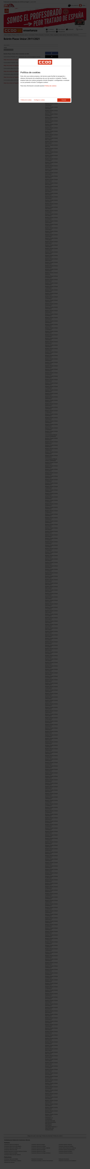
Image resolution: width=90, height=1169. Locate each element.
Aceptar (64, 100)
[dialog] (45, 80)
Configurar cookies (39, 100)
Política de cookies (50, 86)
